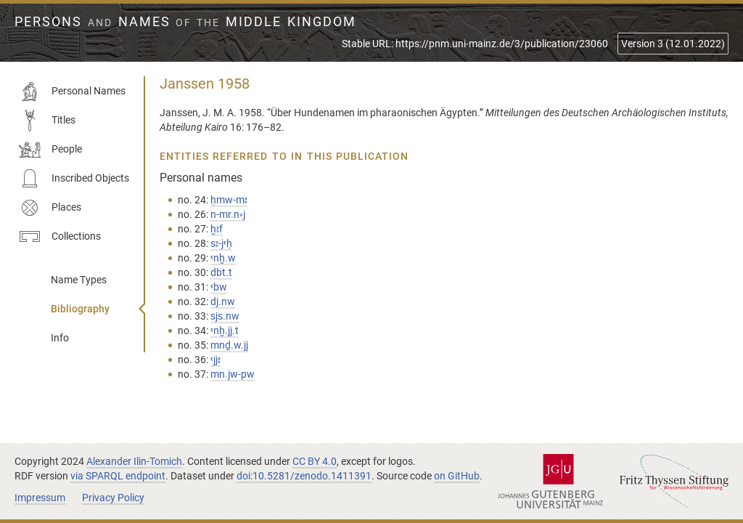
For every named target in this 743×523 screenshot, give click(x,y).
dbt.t (221, 272)
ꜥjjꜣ (215, 359)
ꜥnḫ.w (223, 258)
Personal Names (72, 91)
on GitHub (457, 476)
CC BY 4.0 (314, 461)
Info (60, 338)
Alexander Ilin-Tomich (134, 461)
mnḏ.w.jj (229, 345)
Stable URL (475, 43)
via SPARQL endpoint (117, 476)
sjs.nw (224, 316)
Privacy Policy (113, 497)
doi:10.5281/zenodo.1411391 (304, 476)
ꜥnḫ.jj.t (224, 330)
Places (50, 208)
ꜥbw (218, 287)
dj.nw (222, 301)
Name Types (79, 279)
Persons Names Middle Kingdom (185, 22)
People (50, 150)
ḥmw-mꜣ (228, 200)
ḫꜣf (216, 229)
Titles (47, 120)
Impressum (40, 497)
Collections (60, 237)
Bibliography (80, 309)
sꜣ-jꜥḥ (221, 243)
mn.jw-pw (232, 374)
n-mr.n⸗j (227, 214)
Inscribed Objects (74, 179)
